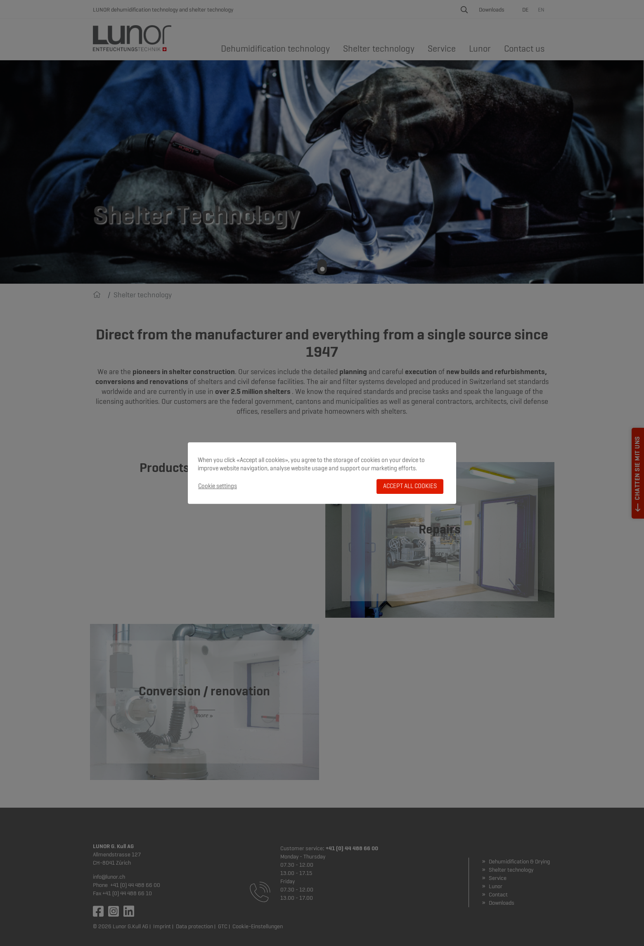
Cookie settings (217, 486)
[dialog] (322, 473)
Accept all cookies (410, 486)
